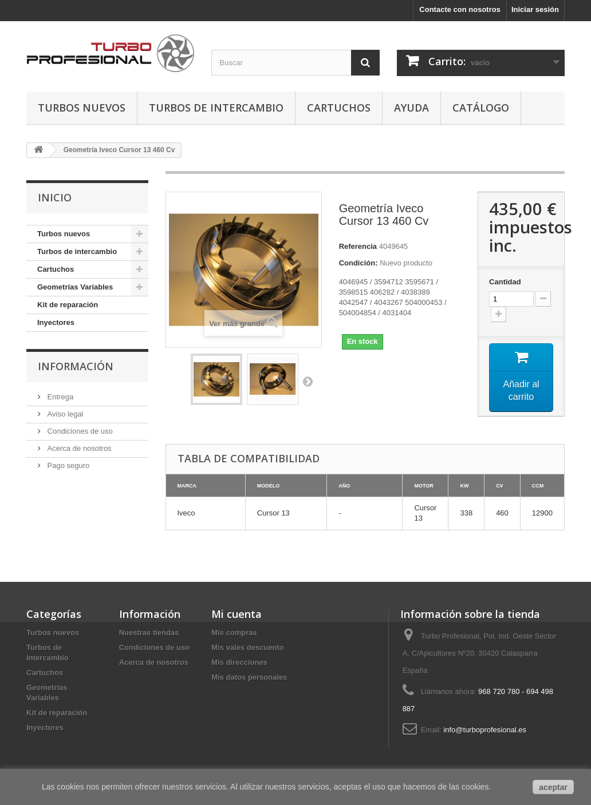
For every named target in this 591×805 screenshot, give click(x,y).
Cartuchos (339, 107)
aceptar (553, 787)
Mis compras (234, 632)
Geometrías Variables (75, 287)
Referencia (358, 246)
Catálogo (480, 107)
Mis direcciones (239, 662)
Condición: (358, 263)
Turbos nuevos (81, 107)
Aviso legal (64, 414)
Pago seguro (67, 465)
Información (75, 366)
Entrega (59, 396)
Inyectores (55, 322)
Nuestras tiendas (149, 632)
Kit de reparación (67, 304)
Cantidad (505, 281)
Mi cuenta (236, 614)
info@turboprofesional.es (484, 729)
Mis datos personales (249, 677)
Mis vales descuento (247, 647)
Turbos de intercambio (216, 107)
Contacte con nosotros (460, 9)
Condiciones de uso (79, 431)
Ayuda (411, 107)
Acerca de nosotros (78, 448)
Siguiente (307, 381)
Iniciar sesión (535, 9)
